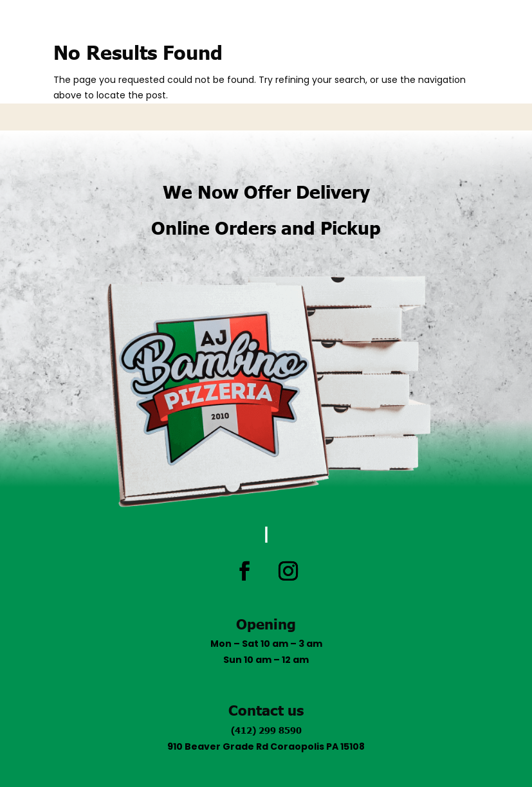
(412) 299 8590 (266, 730)
